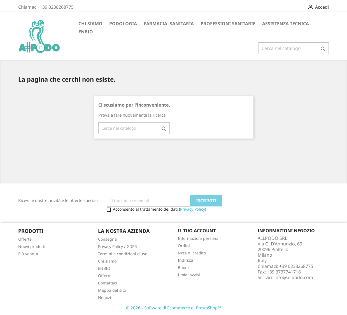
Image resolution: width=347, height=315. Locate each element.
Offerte (25, 239)
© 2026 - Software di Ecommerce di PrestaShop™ (173, 308)
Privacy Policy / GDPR (117, 246)
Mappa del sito (112, 290)
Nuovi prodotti (31, 246)
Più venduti (28, 253)
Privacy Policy (192, 209)
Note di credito (192, 253)
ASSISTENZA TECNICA (285, 23)
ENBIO (85, 32)
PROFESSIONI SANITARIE (228, 23)
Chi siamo (90, 23)
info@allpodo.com (293, 277)
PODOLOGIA (123, 23)
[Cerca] (293, 48)
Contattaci (107, 283)
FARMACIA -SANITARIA (169, 23)
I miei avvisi (189, 274)
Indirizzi (185, 260)
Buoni (183, 267)
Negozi (104, 297)
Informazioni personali (199, 238)
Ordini (184, 245)
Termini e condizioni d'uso (122, 253)
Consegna (107, 239)
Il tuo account (197, 230)
